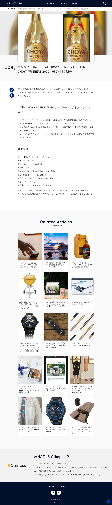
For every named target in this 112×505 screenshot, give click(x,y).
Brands (52, 3)
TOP (7, 9)
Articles (63, 3)
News (76, 3)
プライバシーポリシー (56, 499)
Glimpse (15, 4)
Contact (62, 486)
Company (50, 486)
